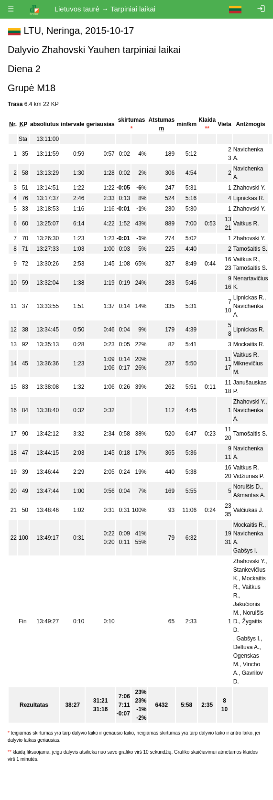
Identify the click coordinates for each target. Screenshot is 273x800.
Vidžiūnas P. (248, 476)
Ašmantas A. (249, 495)
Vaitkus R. (246, 223)
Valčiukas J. (248, 510)
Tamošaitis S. (250, 248)
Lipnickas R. (248, 198)
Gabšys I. (245, 550)
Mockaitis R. (248, 344)
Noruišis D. (247, 486)
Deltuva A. (246, 647)
